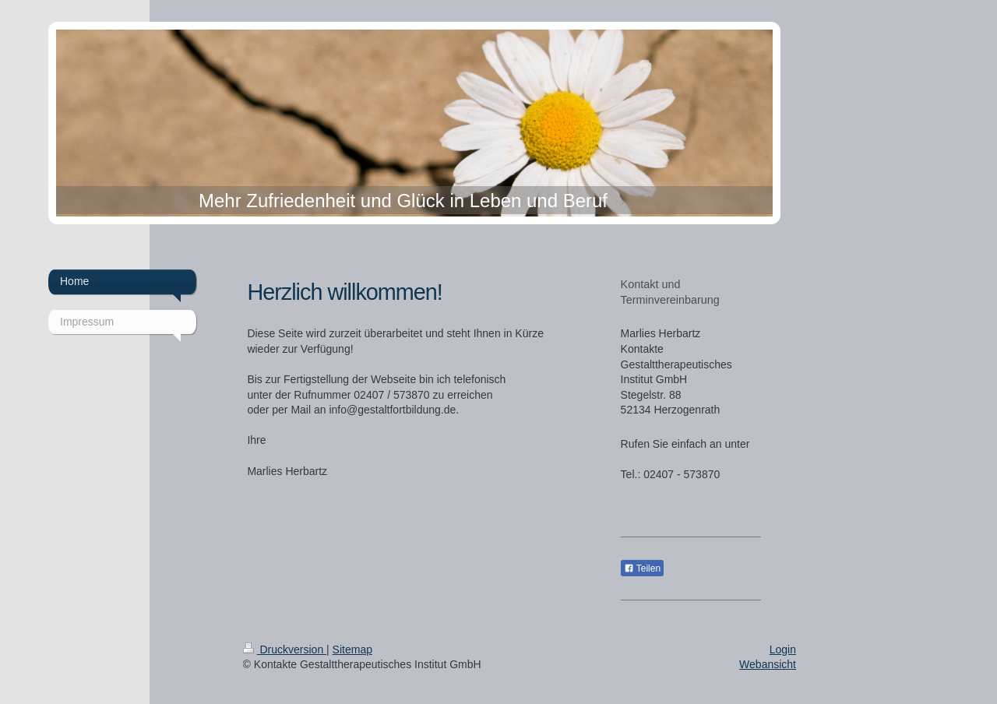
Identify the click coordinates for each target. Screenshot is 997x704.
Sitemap (352, 649)
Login (783, 649)
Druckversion (284, 649)
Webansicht (767, 664)
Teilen (642, 568)
